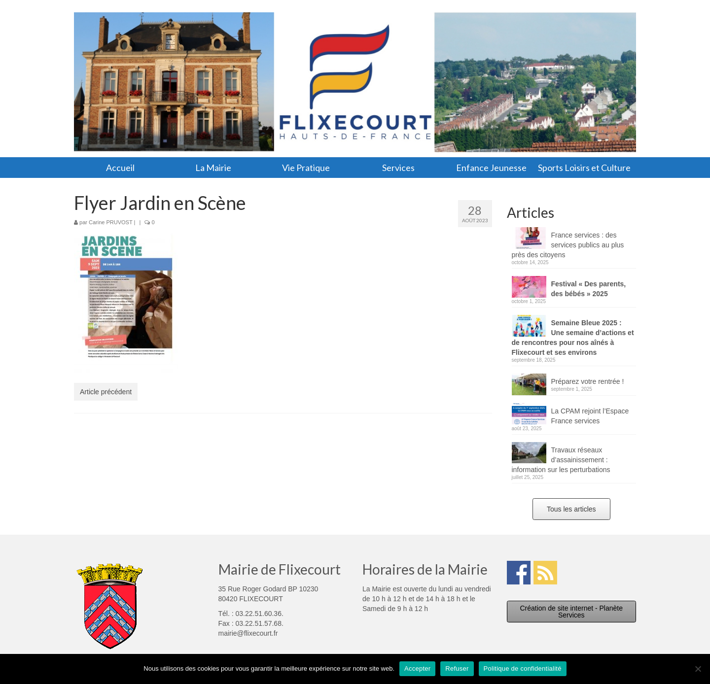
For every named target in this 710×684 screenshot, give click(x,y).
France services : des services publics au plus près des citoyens (568, 245)
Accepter (417, 668)
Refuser (456, 668)
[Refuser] (698, 669)
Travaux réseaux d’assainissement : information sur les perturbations (561, 460)
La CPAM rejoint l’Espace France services (590, 416)
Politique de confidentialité (523, 668)
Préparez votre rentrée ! (587, 381)
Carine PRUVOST (110, 222)
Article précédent (106, 392)
